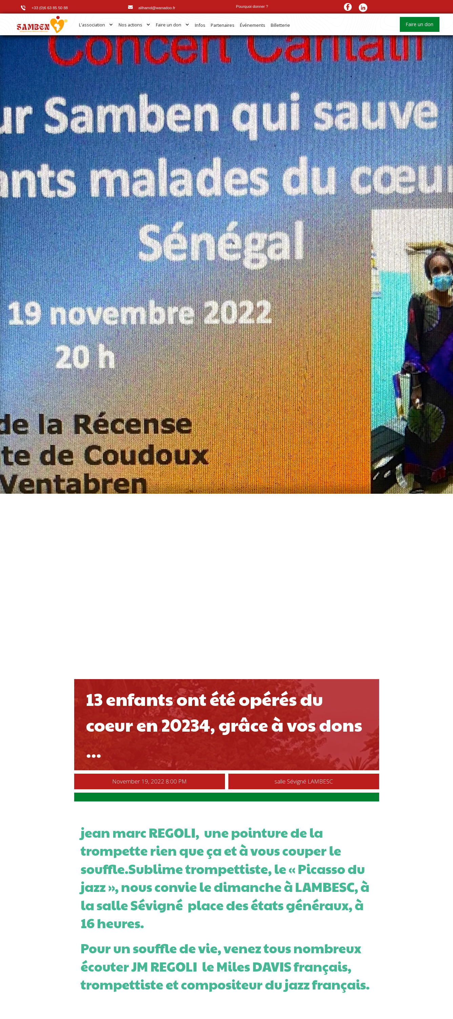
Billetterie (280, 25)
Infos (200, 25)
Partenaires (222, 25)
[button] (96, 25)
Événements (252, 25)
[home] (42, 25)
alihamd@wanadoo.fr (156, 8)
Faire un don (419, 24)
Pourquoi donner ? (252, 6)
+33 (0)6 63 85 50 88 (50, 8)
